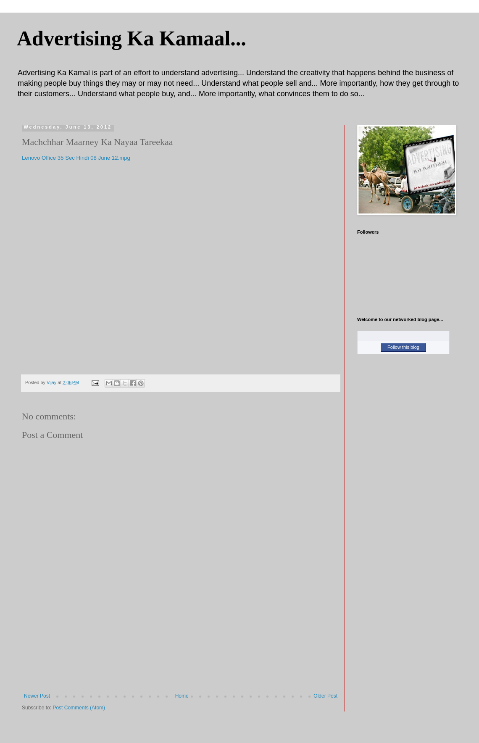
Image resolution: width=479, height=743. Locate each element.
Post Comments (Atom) (79, 708)
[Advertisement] (181, 656)
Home (182, 696)
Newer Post (37, 696)
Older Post (325, 696)
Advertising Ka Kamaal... (131, 38)
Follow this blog (403, 347)
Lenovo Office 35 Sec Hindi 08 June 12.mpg (76, 158)
